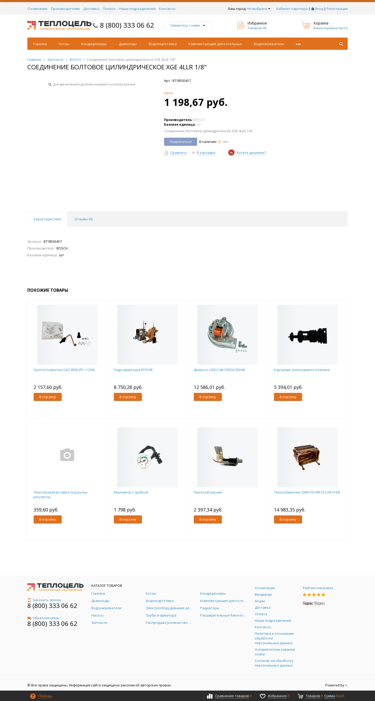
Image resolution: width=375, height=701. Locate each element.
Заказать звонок (44, 600)
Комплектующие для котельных (215, 43)
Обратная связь (43, 617)
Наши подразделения (137, 8)
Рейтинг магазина (318, 588)
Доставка (91, 8)
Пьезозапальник (208, 492)
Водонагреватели (269, 43)
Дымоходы (128, 43)
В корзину (47, 396)
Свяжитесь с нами (187, 25)
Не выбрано (258, 8)
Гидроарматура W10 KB (133, 369)
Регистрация (337, 8)
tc (346, 685)
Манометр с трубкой (131, 492)
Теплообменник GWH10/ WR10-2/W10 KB (307, 492)
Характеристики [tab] (47, 219)
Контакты (167, 8)
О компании (37, 8)
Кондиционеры (94, 43)
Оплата (109, 8)
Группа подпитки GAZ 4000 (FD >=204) (64, 369)
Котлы (64, 43)
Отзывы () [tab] (83, 219)
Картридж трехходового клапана (302, 369)
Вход (319, 8)
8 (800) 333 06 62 (127, 25)
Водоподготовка (163, 43)
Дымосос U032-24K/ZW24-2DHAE (219, 369)
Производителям (65, 8)
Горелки (40, 43)
